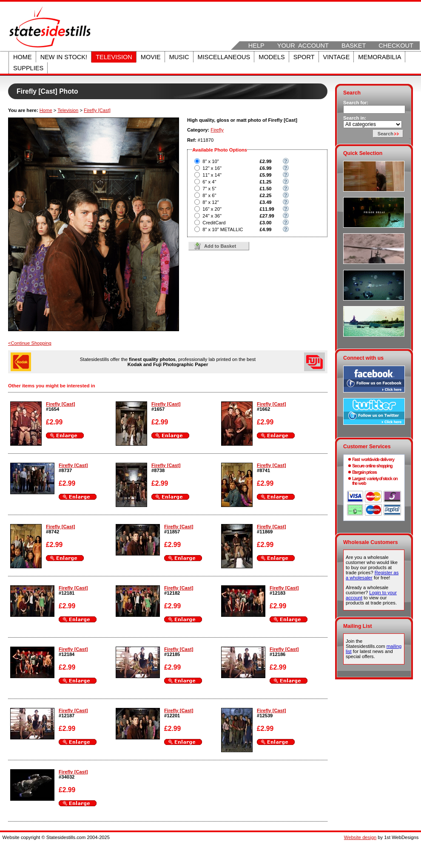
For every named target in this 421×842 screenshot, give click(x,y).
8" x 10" (210, 161)
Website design (360, 837)
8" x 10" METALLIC (222, 229)
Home (22, 57)
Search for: (355, 102)
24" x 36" (212, 215)
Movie (151, 57)
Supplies (28, 68)
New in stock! (63, 57)
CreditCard (213, 222)
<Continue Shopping (29, 343)
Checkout (395, 45)
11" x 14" (212, 175)
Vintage (336, 57)
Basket (353, 45)
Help (256, 45)
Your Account (303, 45)
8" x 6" (209, 195)
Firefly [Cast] (97, 110)
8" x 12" (210, 202)
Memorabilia (379, 57)
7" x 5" (209, 188)
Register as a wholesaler (372, 575)
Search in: (354, 117)
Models (271, 57)
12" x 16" (212, 168)
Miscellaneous (224, 57)
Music (179, 57)
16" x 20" (212, 209)
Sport (304, 57)
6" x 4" (209, 181)
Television (114, 57)
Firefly (216, 129)
